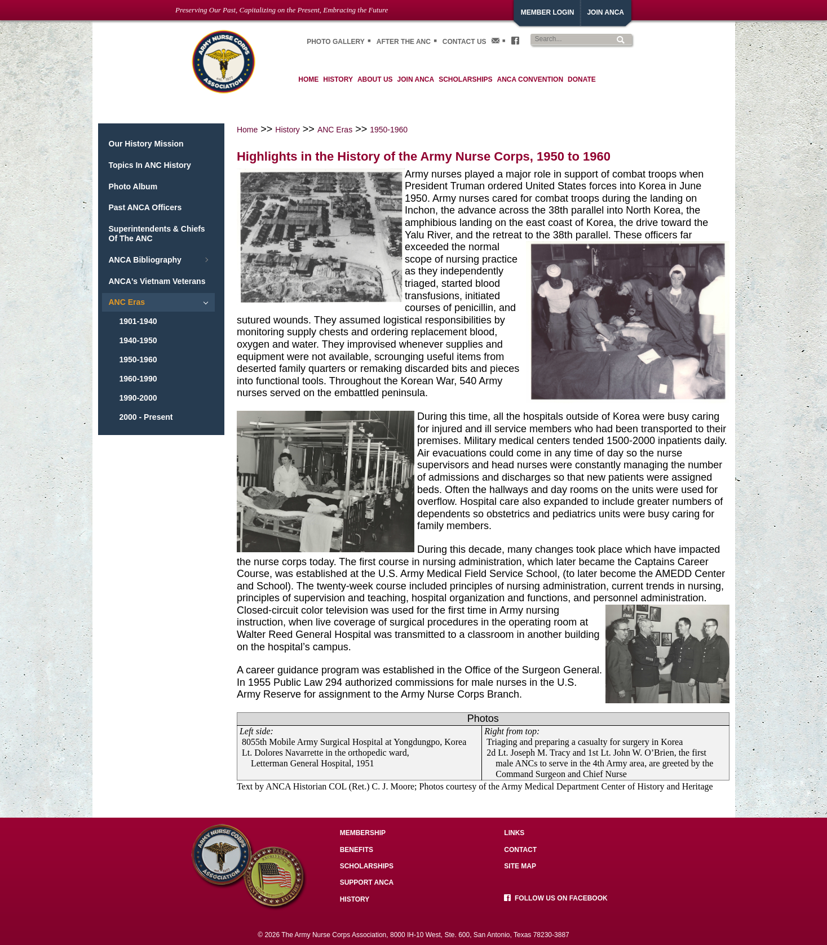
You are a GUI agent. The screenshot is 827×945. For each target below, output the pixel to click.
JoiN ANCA (605, 12)
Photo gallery (336, 42)
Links (514, 833)
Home (247, 129)
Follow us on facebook (555, 898)
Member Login (547, 12)
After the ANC (404, 42)
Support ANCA (367, 882)
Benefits (356, 850)
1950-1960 (389, 129)
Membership (363, 833)
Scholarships (366, 866)
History (287, 129)
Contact (520, 850)
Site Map (520, 866)
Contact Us (465, 42)
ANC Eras (334, 129)
